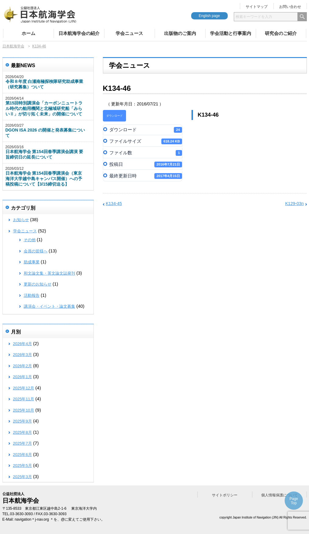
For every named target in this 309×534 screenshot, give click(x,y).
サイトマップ (257, 7)
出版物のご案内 (180, 33)
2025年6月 (22, 454)
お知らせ (21, 219)
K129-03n (294, 203)
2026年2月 (22, 366)
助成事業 (32, 262)
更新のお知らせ (37, 284)
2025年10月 (23, 410)
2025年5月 (22, 465)
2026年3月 (22, 354)
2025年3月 (22, 476)
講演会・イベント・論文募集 (49, 306)
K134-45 (114, 203)
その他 (30, 240)
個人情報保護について (279, 495)
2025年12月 (23, 388)
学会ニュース (129, 33)
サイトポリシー (224, 495)
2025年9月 (22, 421)
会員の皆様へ (35, 251)
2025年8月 (22, 432)
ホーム (28, 33)
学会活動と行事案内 (230, 33)
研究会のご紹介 (281, 33)
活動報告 (32, 295)
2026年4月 (22, 343)
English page (209, 16)
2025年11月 (23, 399)
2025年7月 (22, 443)
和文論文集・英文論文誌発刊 (49, 273)
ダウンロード (114, 115)
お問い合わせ (290, 7)
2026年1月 (22, 377)
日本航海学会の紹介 (79, 33)
